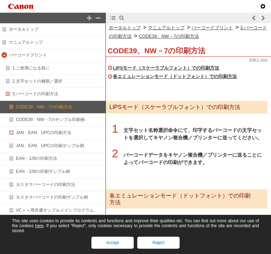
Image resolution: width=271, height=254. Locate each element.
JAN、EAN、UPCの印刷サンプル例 (50, 145)
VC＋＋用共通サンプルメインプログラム (55, 210)
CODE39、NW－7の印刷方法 (44, 106)
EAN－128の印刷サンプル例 (43, 171)
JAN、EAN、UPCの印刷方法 (43, 132)
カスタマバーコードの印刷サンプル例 (52, 197)
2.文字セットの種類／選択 (37, 81)
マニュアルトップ (26, 42)
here (39, 225)
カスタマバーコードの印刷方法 (45, 184)
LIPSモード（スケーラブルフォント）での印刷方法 (166, 68)
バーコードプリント (28, 55)
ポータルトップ (23, 29)
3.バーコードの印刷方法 (35, 93)
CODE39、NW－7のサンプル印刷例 (50, 119)
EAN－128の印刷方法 (36, 158)
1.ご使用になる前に (31, 68)
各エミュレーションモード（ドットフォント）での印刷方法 (175, 76)
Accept (112, 242)
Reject (158, 242)
